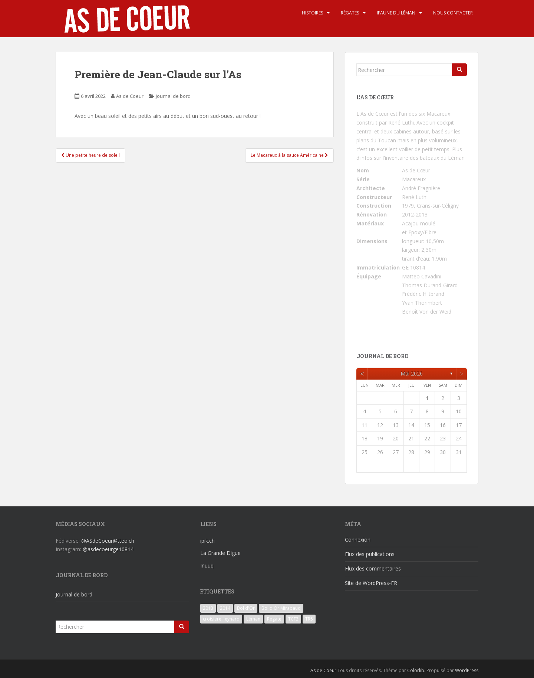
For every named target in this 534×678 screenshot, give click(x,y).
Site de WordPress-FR (371, 582)
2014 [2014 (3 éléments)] (225, 608)
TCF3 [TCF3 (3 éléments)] (293, 619)
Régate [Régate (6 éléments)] (274, 619)
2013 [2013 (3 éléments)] (208, 608)
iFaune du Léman (396, 13)
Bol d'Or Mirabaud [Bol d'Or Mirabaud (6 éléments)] (281, 608)
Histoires (312, 13)
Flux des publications (370, 554)
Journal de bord (173, 96)
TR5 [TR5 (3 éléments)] (309, 619)
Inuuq (207, 565)
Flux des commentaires (373, 568)
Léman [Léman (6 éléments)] (253, 619)
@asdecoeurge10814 (108, 549)
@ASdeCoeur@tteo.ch (107, 540)
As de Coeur (130, 96)
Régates (350, 13)
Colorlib (415, 670)
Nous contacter (453, 13)
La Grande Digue (220, 552)
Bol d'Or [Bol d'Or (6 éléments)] (246, 608)
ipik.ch (207, 540)
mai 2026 (411, 373)
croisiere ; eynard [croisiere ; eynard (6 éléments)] (221, 619)
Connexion (357, 539)
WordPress (466, 670)
